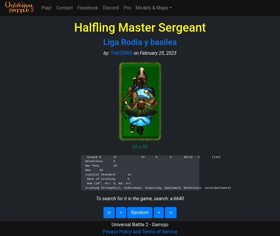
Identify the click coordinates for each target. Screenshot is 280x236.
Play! (46, 8)
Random (140, 212)
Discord (111, 8)
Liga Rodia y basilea (140, 42)
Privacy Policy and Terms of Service (140, 232)
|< (109, 212)
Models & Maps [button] (152, 8)
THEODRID (121, 53)
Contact (64, 8)
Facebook (87, 8)
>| (170, 212)
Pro (127, 8)
